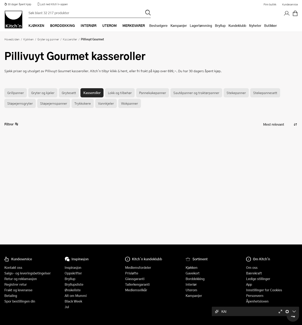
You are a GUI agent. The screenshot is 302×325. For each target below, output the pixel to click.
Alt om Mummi (76, 295)
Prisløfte (131, 273)
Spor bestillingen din (19, 301)
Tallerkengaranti (137, 284)
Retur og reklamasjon (20, 278)
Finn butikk (270, 4)
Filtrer (11, 124)
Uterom (191, 290)
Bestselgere (158, 25)
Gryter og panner (48, 39)
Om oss (252, 267)
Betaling (10, 295)
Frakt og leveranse (18, 290)
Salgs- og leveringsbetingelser (27, 273)
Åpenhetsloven (257, 301)
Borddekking (195, 278)
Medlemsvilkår (136, 290)
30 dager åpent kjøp (17, 4)
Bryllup (220, 25)
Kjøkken (28, 39)
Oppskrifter (73, 273)
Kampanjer (178, 25)
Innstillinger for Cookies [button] (264, 290)
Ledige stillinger (258, 278)
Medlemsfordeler (138, 267)
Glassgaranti (134, 278)
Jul (67, 306)
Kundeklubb (237, 25)
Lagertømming (201, 25)
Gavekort (193, 273)
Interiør (191, 284)
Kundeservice (290, 4)
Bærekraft (254, 273)
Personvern (254, 295)
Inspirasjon (73, 267)
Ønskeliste (73, 290)
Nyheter (255, 25)
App (249, 284)
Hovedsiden (12, 39)
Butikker (270, 25)
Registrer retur (15, 284)
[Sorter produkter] (280, 124)
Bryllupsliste (74, 284)
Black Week (73, 301)
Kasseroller (70, 39)
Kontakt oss (13, 267)
